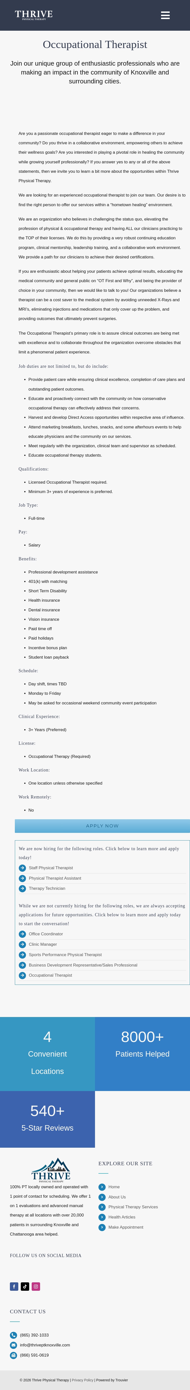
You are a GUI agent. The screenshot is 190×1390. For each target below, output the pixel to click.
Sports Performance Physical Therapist (65, 954)
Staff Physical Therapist (51, 868)
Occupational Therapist (50, 975)
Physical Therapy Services (133, 1207)
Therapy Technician (47, 888)
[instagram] (36, 1286)
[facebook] (14, 1286)
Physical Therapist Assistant (55, 878)
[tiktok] (25, 1286)
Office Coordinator (46, 934)
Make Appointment (126, 1227)
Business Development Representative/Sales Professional (83, 965)
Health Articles (122, 1217)
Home (114, 1187)
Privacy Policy (82, 1380)
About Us (117, 1197)
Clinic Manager (43, 944)
